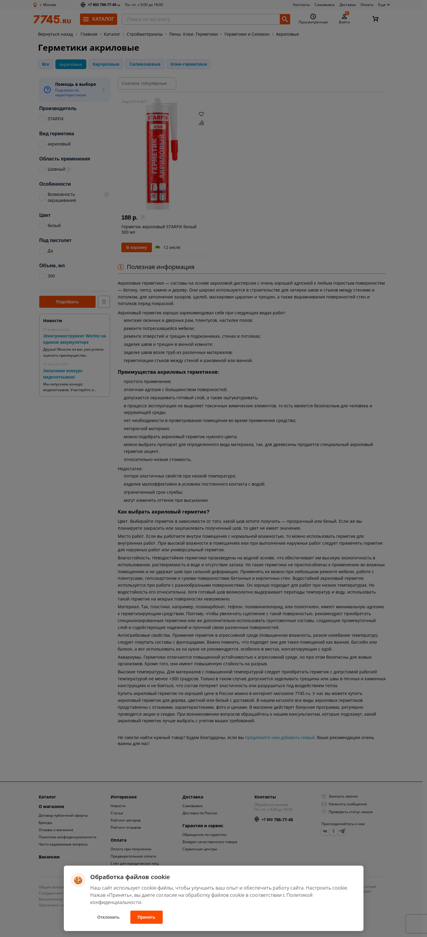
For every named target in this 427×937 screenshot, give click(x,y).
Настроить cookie (326, 888)
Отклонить (108, 917)
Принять (146, 917)
